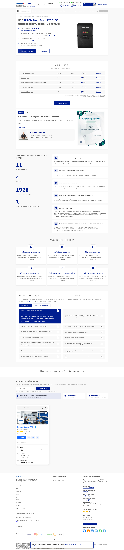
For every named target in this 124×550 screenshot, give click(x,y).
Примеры (18, 491)
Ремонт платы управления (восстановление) (33, 82)
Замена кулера (25, 78)
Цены (44, 11)
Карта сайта (19, 526)
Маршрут (21, 438)
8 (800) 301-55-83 (88, 492)
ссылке (17, 521)
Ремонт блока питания (27, 73)
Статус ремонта (103, 11)
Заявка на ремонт (83, 11)
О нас (49, 11)
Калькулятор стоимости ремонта (25, 513)
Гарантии (65, 11)
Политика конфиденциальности (62, 540)
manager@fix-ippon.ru (89, 500)
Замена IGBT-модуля (27, 92)
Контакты (91, 11)
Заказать (99, 73)
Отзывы (54, 11)
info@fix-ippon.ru (88, 496)
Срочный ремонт (36, 11)
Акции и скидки (73, 11)
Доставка (59, 11)
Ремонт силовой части (27, 87)
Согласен (88, 545)
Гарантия (28, 112)
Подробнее (31, 259)
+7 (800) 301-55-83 (65, 3)
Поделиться (84, 531)
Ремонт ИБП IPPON (58, 480)
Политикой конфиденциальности (50, 391)
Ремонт (21, 112)
